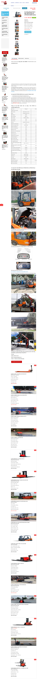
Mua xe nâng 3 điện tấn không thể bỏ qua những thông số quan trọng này (5, 88)
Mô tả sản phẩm (14, 58)
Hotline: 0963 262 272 (32, 9)
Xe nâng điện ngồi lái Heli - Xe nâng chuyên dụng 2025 (5, 118)
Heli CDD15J (15, 461)
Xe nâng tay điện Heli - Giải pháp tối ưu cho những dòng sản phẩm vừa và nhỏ (5, 109)
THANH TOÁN (27, 58)
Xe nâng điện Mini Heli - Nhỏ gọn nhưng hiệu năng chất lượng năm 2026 (5, 98)
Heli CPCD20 (15, 544)
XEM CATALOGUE (14, 551)
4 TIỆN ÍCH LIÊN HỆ (21, 58)
